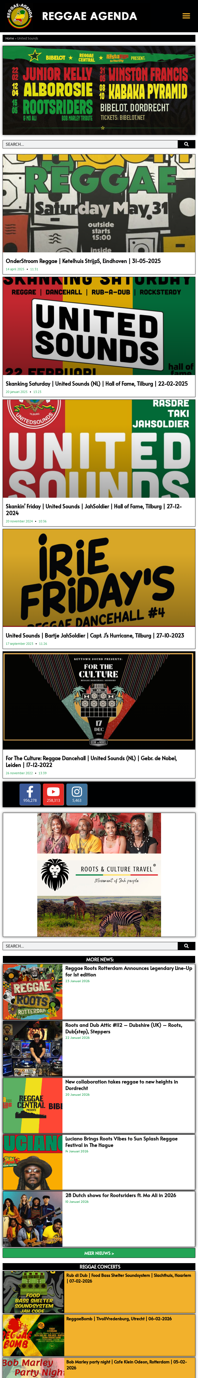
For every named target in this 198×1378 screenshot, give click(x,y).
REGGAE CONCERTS (100, 1266)
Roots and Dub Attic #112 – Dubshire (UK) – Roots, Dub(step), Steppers (123, 1028)
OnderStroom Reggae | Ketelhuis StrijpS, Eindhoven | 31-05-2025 (83, 261)
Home (9, 38)
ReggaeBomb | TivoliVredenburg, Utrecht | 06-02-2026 (119, 1318)
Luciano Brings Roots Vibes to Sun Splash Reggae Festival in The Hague (121, 1141)
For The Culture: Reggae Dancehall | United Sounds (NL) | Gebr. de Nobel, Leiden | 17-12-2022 (91, 761)
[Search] (186, 144)
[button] (186, 16)
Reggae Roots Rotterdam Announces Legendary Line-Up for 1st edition (128, 971)
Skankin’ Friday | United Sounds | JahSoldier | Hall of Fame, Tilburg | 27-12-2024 (94, 510)
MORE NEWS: (100, 959)
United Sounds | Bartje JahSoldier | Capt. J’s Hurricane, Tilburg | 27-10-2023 (95, 635)
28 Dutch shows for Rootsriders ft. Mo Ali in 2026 (120, 1195)
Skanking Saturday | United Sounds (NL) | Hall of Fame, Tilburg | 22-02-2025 (97, 383)
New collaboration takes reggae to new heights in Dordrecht (121, 1084)
